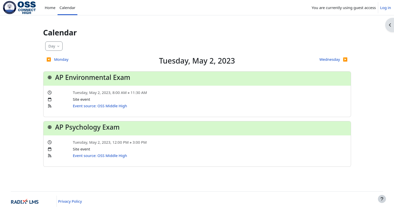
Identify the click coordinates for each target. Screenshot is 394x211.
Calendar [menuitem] (67, 7)
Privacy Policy (75, 201)
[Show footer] (382, 199)
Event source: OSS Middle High (100, 105)
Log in (385, 7)
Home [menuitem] (50, 7)
